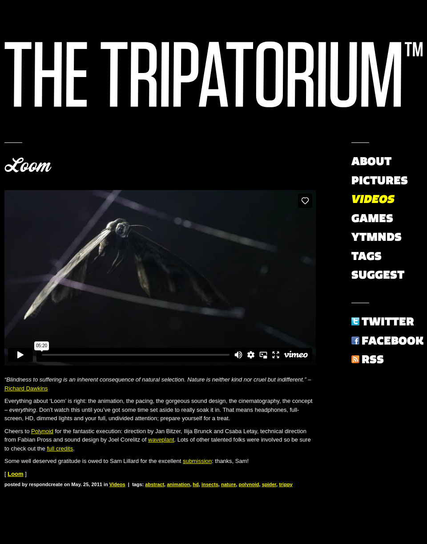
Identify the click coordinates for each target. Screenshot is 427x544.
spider (269, 484)
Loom (27, 165)
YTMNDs (376, 237)
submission (197, 461)
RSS (373, 359)
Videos (117, 484)
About (371, 161)
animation (178, 484)
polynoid (249, 484)
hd (195, 484)
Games (372, 218)
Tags (366, 256)
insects (209, 484)
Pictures (379, 180)
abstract (154, 484)
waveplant (161, 439)
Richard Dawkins (26, 388)
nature (228, 484)
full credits (60, 448)
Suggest (377, 275)
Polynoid (42, 431)
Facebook (392, 340)
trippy (286, 484)
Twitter (388, 321)
